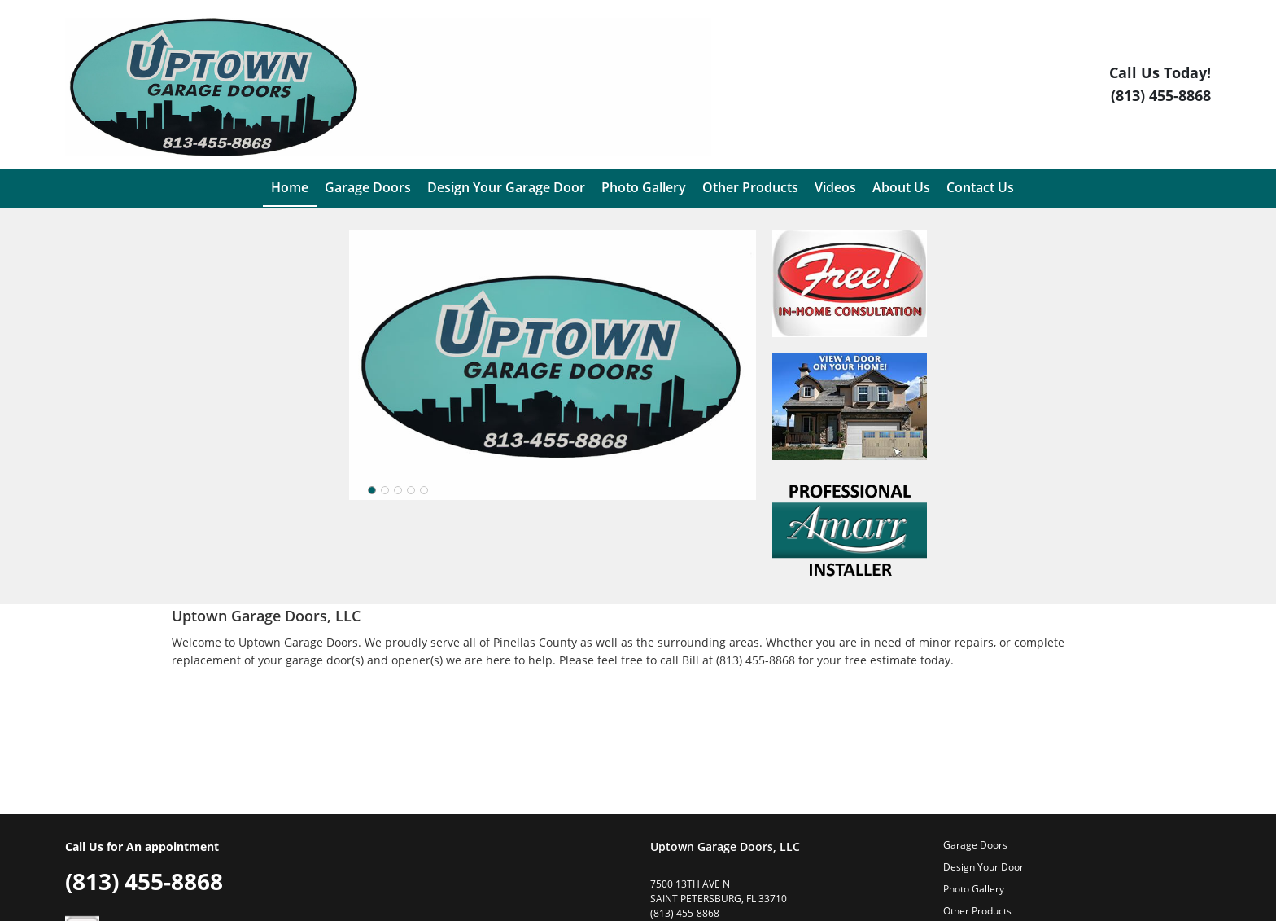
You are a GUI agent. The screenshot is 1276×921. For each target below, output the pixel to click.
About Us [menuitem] (901, 187)
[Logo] (388, 87)
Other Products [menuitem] (750, 187)
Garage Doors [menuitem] (368, 187)
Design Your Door (983, 867)
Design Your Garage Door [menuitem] (506, 187)
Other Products (977, 911)
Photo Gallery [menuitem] (643, 187)
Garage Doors (975, 845)
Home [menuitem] (289, 187)
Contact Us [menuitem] (980, 187)
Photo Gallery (973, 889)
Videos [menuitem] (835, 187)
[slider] (397, 490)
